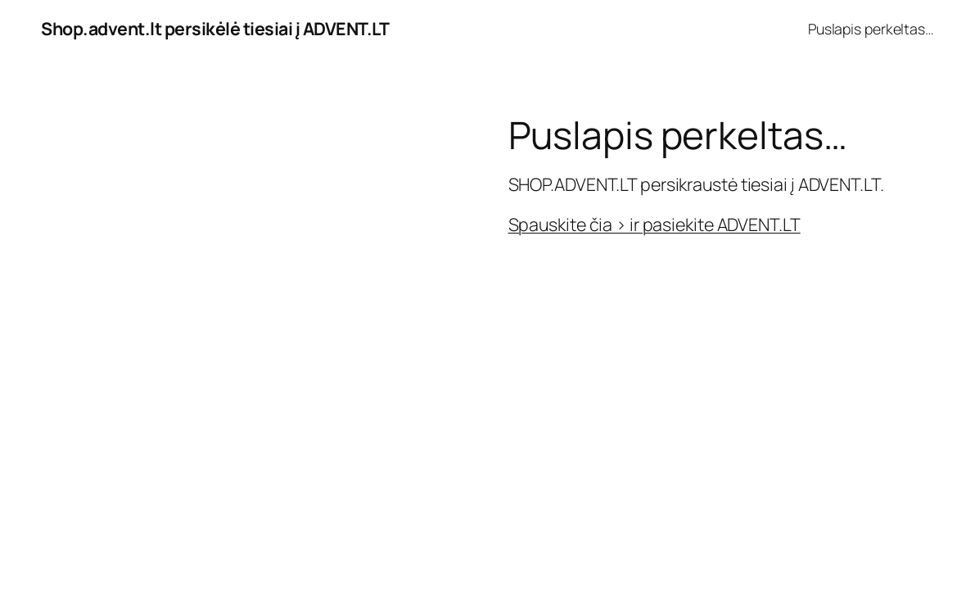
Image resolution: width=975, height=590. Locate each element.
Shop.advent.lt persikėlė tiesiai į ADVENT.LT (215, 28)
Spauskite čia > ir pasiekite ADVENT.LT (654, 224)
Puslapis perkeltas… (871, 29)
